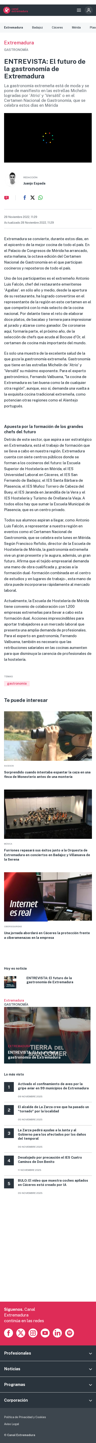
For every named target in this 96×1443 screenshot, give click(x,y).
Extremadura (13, 27)
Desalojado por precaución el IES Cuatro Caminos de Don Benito (50, 1160)
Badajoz (37, 27)
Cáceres (57, 27)
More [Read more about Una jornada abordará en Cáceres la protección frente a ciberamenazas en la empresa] (48, 906)
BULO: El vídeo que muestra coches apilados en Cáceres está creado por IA (53, 1183)
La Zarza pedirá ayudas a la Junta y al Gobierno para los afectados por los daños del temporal (52, 1134)
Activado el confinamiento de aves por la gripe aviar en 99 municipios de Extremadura (53, 1086)
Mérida (76, 27)
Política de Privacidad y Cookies (25, 1417)
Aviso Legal (11, 1424)
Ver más (47, 1031)
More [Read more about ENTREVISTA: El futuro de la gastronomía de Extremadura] (48, 983)
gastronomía (17, 683)
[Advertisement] (48, 1253)
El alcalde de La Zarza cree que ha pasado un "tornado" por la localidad (53, 1109)
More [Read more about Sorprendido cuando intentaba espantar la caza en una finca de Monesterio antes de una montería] (48, 745)
